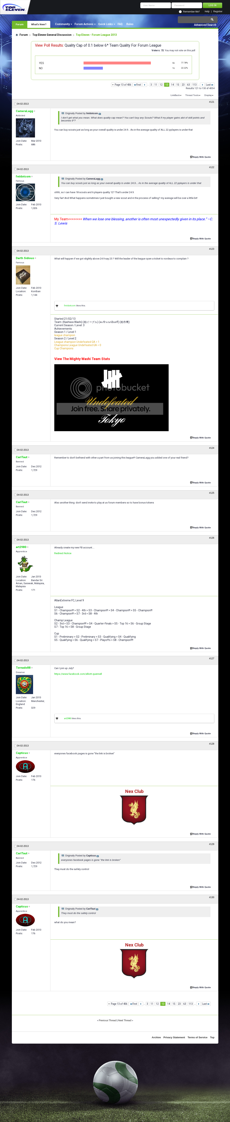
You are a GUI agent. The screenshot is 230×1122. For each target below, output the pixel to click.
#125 (211, 493)
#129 (211, 844)
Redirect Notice (62, 553)
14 (172, 84)
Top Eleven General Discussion (52, 34)
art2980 (67, 718)
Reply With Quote (201, 156)
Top (212, 1037)
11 (155, 84)
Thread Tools (192, 95)
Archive (156, 1037)
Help (207, 12)
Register (217, 12)
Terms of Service (197, 1037)
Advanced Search (205, 24)
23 (183, 84)
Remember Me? (191, 11)
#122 (211, 167)
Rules (129, 24)
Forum (20, 24)
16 (173, 68)
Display (208, 95)
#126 (211, 538)
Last (210, 84)
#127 (211, 658)
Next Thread (124, 1020)
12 (161, 84)
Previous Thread (107, 1020)
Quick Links (105, 24)
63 (188, 84)
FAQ (120, 24)
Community (62, 24)
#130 (211, 897)
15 (177, 84)
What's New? (38, 24)
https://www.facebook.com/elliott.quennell (78, 673)
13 (166, 84)
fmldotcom (70, 305)
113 (195, 84)
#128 (211, 743)
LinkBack (175, 95)
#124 (211, 448)
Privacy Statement (174, 1037)
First (137, 84)
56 (173, 63)
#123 (211, 249)
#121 (211, 102)
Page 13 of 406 (123, 84)
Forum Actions (84, 24)
